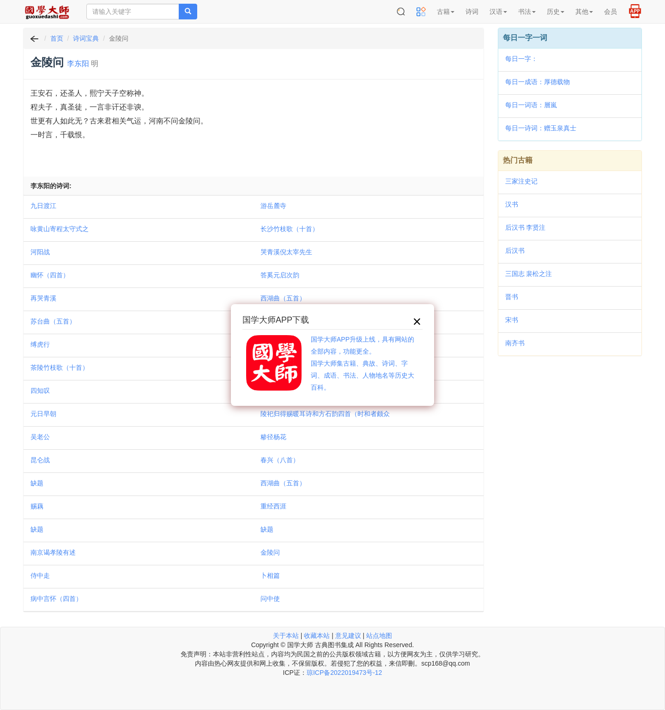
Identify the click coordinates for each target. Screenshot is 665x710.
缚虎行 (40, 344)
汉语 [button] (498, 11)
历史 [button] (555, 11)
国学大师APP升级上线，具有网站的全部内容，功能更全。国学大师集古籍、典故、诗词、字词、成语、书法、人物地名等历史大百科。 (362, 363)
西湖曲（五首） (283, 298)
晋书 (511, 296)
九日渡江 (43, 205)
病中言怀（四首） (56, 598)
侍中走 (40, 575)
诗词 (472, 11)
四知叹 (40, 390)
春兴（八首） (279, 460)
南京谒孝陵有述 (53, 552)
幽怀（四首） (49, 275)
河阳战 (40, 252)
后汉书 (515, 250)
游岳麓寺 (273, 205)
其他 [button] (584, 11)
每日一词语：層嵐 (531, 105)
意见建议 (348, 635)
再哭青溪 (43, 298)
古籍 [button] (445, 11)
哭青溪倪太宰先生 (286, 252)
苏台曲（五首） (53, 321)
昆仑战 (40, 460)
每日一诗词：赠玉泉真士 (540, 128)
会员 (610, 11)
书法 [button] (527, 11)
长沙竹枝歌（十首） (289, 229)
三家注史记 (521, 181)
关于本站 (286, 635)
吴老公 (40, 437)
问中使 (270, 598)
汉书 (511, 204)
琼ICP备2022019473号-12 (344, 672)
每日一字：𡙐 (521, 58)
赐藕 (36, 506)
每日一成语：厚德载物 (537, 82)
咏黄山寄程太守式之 (59, 229)
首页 (56, 38)
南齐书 (515, 343)
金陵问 (270, 552)
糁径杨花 (273, 437)
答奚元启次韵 (279, 275)
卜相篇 (270, 575)
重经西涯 (273, 506)
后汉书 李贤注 (525, 227)
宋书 (511, 320)
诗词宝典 (86, 38)
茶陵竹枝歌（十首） (59, 367)
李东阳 (78, 63)
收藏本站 (317, 635)
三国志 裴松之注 (528, 273)
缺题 (36, 483)
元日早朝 (43, 413)
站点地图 (379, 635)
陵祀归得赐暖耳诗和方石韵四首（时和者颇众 (325, 413)
